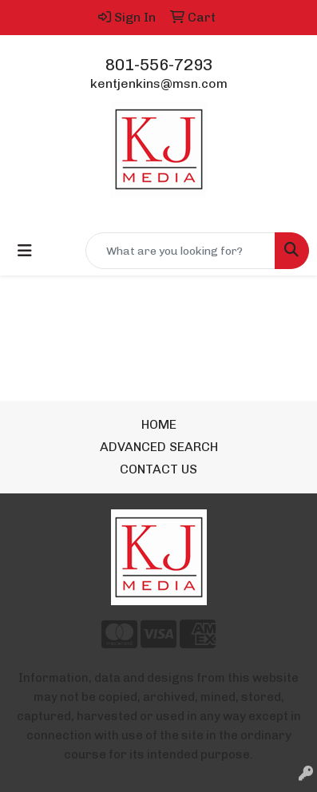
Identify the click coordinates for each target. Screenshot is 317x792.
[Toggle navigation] (25, 251)
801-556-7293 (158, 64)
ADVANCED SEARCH (159, 446)
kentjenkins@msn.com (159, 83)
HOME (158, 424)
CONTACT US (158, 469)
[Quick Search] (180, 250)
